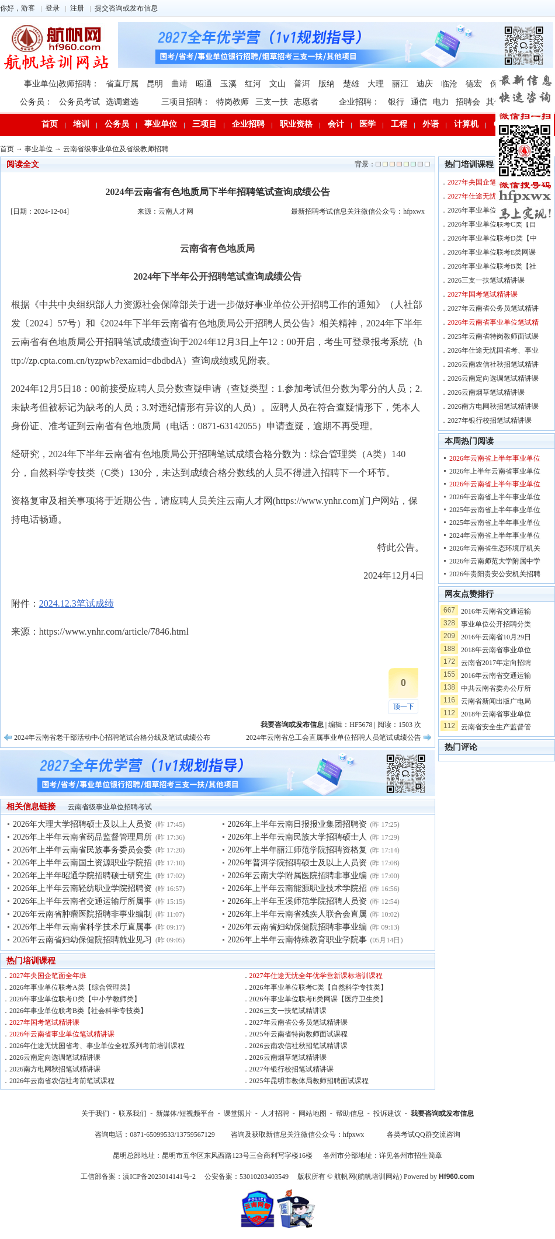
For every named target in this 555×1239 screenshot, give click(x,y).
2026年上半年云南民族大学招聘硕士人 (297, 837)
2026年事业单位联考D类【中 (492, 238)
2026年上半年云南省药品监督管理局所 (82, 837)
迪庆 (425, 83)
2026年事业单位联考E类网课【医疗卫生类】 (318, 999)
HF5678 (360, 725)
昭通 (204, 83)
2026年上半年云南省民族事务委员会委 (82, 849)
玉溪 (228, 83)
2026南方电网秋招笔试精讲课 (54, 1069)
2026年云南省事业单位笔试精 (493, 322)
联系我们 (133, 1113)
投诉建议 (387, 1113)
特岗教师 (232, 102)
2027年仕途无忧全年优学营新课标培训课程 (316, 976)
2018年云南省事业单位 (496, 650)
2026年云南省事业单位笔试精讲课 (62, 1034)
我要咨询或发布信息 (442, 1113)
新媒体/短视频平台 (185, 1113)
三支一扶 (271, 102)
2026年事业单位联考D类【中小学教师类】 (75, 999)
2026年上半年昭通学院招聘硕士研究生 (82, 875)
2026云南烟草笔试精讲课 (288, 1057)
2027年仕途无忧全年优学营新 (493, 196)
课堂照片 (238, 1113)
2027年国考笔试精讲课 (44, 1022)
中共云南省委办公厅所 (496, 688)
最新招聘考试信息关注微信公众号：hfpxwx (358, 211)
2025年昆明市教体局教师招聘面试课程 (309, 1081)
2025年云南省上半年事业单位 (494, 510)
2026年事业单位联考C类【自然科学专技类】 (318, 987)
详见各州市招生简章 (410, 1155)
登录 (53, 8)
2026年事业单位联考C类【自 (492, 224)
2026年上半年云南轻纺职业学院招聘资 (82, 888)
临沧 (449, 83)
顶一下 (403, 706)
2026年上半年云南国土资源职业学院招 (82, 862)
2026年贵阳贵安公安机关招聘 (494, 574)
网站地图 (313, 1113)
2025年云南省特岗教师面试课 (493, 336)
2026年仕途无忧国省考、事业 (493, 350)
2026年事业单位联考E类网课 (492, 252)
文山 (277, 83)
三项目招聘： (185, 102)
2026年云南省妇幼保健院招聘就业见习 (82, 939)
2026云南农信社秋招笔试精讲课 (298, 1046)
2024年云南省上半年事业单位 (494, 535)
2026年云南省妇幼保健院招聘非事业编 (297, 927)
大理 (375, 83)
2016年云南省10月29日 (496, 637)
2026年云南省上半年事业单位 (494, 458)
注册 (77, 8)
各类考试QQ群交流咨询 (423, 1134)
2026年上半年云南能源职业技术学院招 (297, 888)
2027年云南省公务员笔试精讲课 (298, 1022)
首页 (49, 124)
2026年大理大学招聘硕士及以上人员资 (82, 824)
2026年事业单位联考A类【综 (492, 210)
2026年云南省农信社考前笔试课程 (62, 1081)
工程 (399, 124)
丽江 (400, 83)
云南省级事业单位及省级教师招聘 (115, 149)
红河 (253, 83)
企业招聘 (248, 124)
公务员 (117, 124)
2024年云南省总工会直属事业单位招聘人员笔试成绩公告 (333, 737)
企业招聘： (359, 102)
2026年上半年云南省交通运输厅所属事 (82, 901)
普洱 (302, 83)
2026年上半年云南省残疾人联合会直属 (297, 914)
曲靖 (179, 83)
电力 (441, 102)
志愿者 (306, 102)
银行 (396, 102)
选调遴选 (122, 102)
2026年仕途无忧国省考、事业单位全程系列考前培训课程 (97, 1046)
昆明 (155, 83)
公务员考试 (79, 102)
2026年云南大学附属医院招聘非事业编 (297, 875)
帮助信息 (350, 1113)
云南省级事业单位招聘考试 (110, 807)
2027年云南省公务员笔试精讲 (493, 308)
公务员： (36, 102)
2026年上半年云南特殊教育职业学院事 (297, 939)
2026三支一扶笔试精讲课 (288, 1011)
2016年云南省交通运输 (496, 611)
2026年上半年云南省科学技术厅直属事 (82, 927)
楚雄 (351, 83)
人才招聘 (275, 1113)
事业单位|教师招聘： (61, 83)
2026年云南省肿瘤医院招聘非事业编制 (82, 914)
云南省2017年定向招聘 (496, 663)
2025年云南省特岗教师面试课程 (298, 1034)
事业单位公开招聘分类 (496, 624)
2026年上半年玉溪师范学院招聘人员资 (297, 901)
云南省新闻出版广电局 (496, 701)
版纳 (326, 83)
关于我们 (95, 1113)
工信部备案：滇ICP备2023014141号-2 (138, 1176)
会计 (336, 124)
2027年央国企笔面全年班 (47, 976)
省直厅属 (122, 83)
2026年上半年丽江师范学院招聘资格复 (297, 849)
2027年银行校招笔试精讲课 (291, 1069)
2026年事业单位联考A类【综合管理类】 (71, 987)
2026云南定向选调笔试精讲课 (54, 1057)
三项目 (204, 124)
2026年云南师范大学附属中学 (494, 561)
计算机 (466, 124)
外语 (430, 124)
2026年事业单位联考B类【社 (492, 266)
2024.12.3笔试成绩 (76, 603)
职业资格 (296, 124)
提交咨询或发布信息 (126, 8)
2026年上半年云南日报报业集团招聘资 (297, 824)
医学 (367, 124)
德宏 (474, 83)
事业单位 (160, 124)
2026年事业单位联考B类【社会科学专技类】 (78, 1011)
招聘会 (468, 102)
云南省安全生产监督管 (496, 727)
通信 (419, 102)
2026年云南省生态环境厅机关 (494, 548)
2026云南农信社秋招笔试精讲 (493, 364)
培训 (81, 124)
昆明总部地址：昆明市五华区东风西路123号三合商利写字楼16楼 (213, 1155)
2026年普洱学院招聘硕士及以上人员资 (297, 862)
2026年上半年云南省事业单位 (494, 471)
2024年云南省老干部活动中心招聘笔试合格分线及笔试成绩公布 (112, 737)
